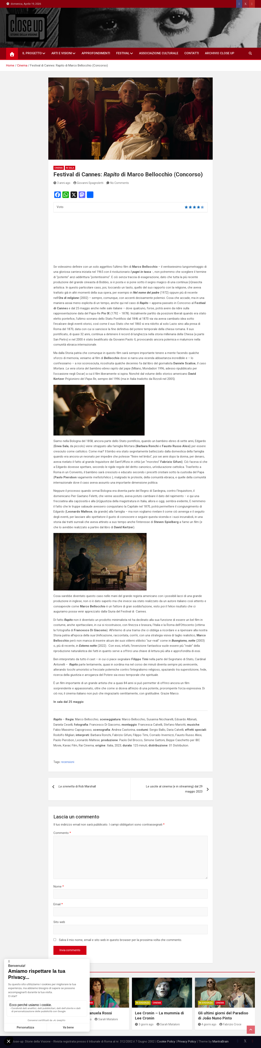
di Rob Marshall (77, 786)
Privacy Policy (187, 1041)
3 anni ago (61, 183)
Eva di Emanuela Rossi (92, 1013)
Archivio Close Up (219, 53)
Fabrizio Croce (230, 1024)
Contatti (191, 53)
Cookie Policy (166, 1041)
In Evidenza (143, 1003)
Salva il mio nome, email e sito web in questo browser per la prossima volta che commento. (120, 940)
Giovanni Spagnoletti (88, 183)
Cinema (58, 168)
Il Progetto (32, 53)
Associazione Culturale (158, 53)
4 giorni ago (207, 1024)
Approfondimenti (96, 53)
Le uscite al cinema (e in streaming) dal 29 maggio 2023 (174, 789)
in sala (70, 168)
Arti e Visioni (61, 53)
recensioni (67, 762)
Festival (122, 53)
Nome (58, 886)
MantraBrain (220, 1041)
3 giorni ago (144, 1024)
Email (58, 904)
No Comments (119, 183)
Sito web (59, 922)
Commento (62, 833)
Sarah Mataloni (106, 1019)
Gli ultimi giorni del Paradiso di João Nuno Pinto (223, 1015)
